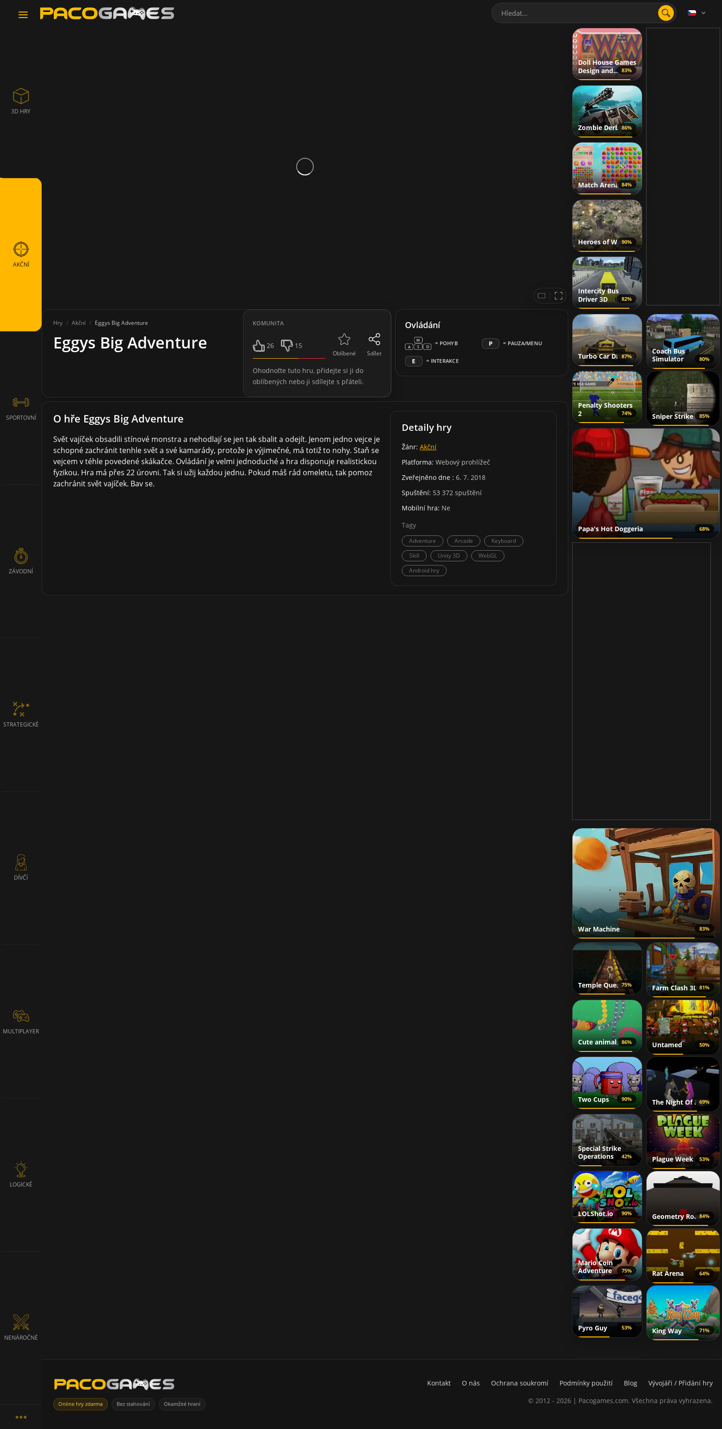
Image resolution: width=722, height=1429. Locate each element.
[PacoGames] (114, 1386)
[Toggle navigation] (23, 15)
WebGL (488, 555)
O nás (471, 1383)
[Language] (697, 13)
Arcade (463, 541)
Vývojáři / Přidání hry (680, 1383)
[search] (666, 13)
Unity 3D (449, 555)
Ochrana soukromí (519, 1383)
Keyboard (504, 541)
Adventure (422, 541)
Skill (414, 555)
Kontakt (439, 1383)
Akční (428, 446)
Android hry (424, 570)
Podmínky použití (586, 1383)
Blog (630, 1383)
